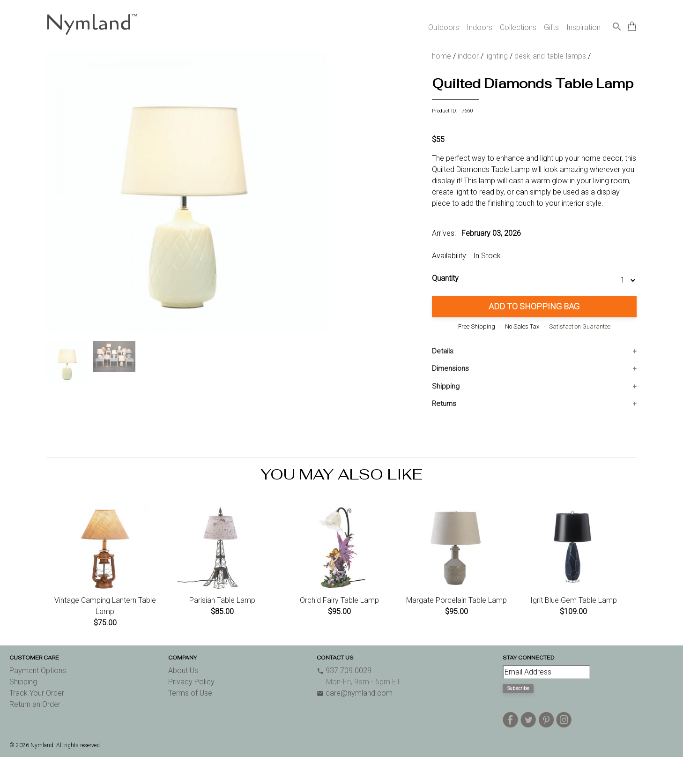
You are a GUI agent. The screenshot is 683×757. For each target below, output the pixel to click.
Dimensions (450, 368)
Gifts (551, 27)
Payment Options (37, 670)
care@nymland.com (355, 693)
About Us (183, 670)
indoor (468, 56)
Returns (444, 403)
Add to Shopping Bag (534, 306)
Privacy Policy (191, 681)
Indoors (479, 27)
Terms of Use (190, 693)
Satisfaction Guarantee (579, 326)
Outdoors (443, 27)
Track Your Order (36, 693)
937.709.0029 (344, 670)
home (441, 56)
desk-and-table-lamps (550, 56)
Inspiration (583, 27)
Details (442, 351)
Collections (518, 27)
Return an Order (34, 704)
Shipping (446, 386)
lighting (496, 56)
